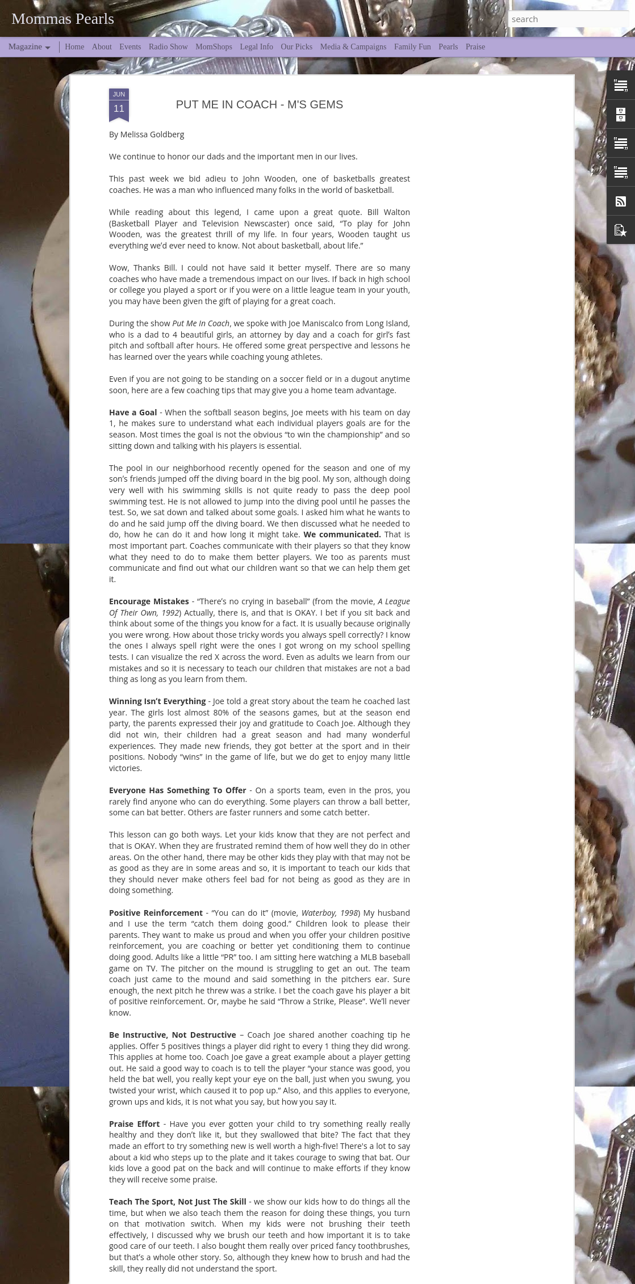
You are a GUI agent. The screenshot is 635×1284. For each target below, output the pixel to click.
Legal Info (256, 47)
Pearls (448, 47)
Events (130, 47)
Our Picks (297, 47)
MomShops (213, 47)
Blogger (437, 1277)
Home (74, 47)
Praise (475, 47)
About (102, 47)
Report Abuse (471, 1277)
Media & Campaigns (353, 47)
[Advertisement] (472, 185)
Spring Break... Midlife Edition (262, 1193)
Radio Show (168, 47)
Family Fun (412, 47)
